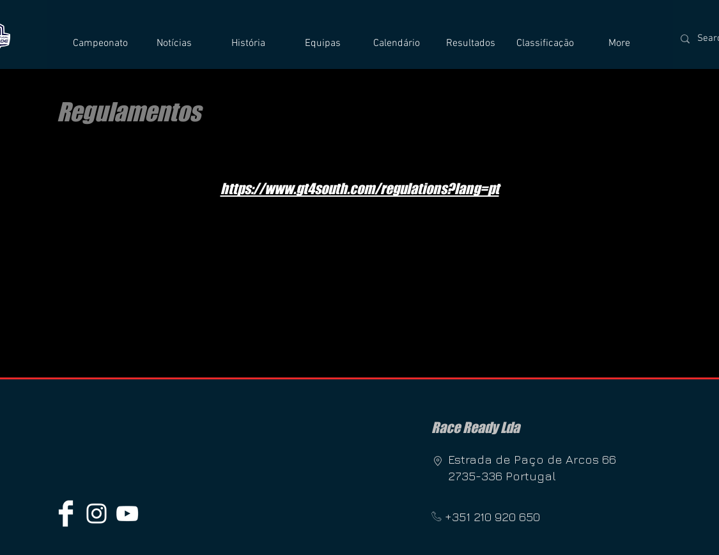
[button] (100, 43)
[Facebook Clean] (65, 513)
